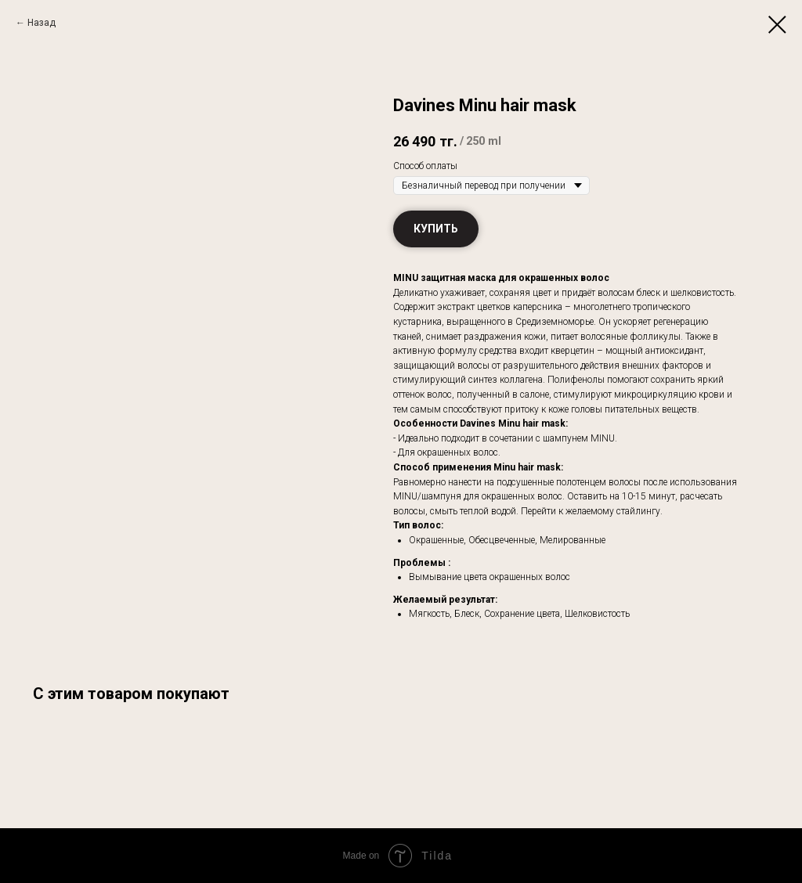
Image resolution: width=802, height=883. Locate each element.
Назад (41, 22)
